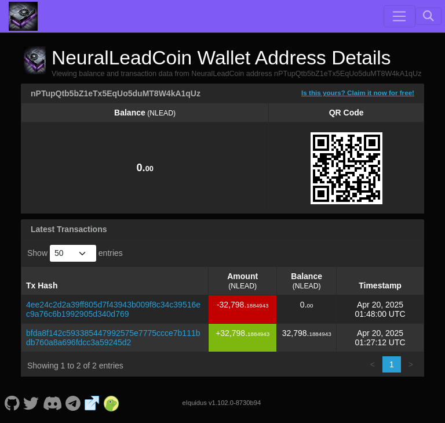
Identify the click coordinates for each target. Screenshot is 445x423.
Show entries (75, 253)
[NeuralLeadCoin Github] (11, 403)
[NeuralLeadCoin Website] (92, 403)
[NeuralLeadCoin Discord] (52, 403)
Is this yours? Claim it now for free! (357, 92)
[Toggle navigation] (399, 16)
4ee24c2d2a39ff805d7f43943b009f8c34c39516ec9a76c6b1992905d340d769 (113, 309)
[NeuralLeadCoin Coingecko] (111, 403)
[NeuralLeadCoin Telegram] (73, 403)
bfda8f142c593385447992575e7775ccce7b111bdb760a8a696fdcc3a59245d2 (113, 337)
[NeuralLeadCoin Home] (23, 16)
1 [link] (391, 364)
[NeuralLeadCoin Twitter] (31, 403)
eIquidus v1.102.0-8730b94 (222, 402)
